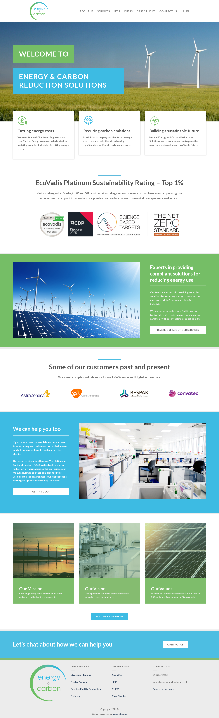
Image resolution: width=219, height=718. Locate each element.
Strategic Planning (81, 674)
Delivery (75, 696)
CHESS (128, 11)
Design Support (79, 682)
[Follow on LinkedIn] (187, 11)
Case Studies (146, 11)
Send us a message (163, 689)
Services (103, 11)
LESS (117, 11)
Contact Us (168, 11)
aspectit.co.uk (120, 714)
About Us (86, 11)
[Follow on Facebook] (183, 11)
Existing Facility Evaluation (86, 689)
